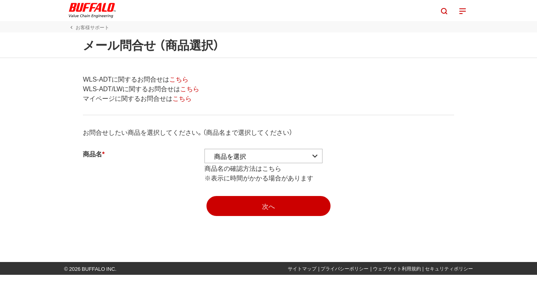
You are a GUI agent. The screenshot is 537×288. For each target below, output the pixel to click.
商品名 (78, 153)
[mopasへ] (268, 206)
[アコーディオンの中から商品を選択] (249, 156)
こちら (164, 79)
